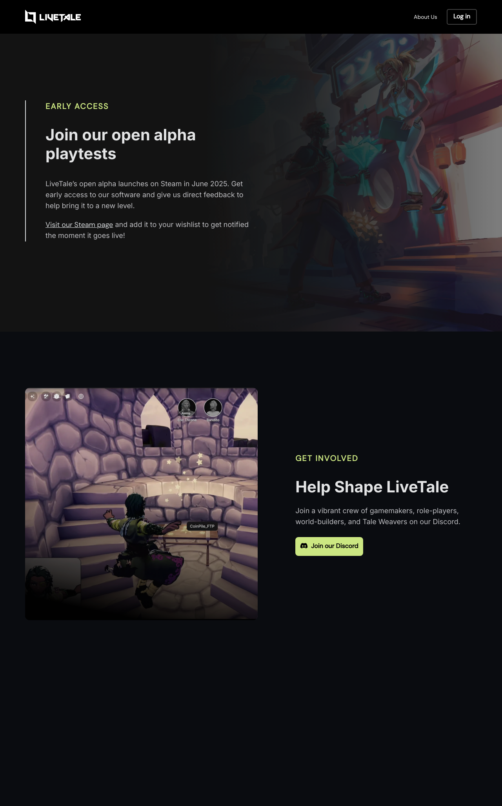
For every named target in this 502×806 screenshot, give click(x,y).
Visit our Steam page (79, 225)
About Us (425, 16)
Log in (461, 16)
